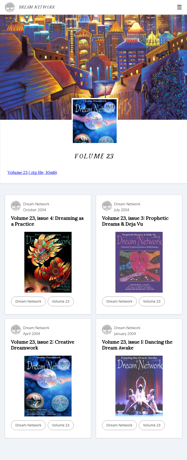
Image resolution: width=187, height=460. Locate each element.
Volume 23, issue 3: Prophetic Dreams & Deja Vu (135, 221)
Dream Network (28, 301)
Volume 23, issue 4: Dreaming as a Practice (47, 221)
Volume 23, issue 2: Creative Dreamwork (42, 345)
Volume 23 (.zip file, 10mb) (32, 172)
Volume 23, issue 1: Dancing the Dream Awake (137, 345)
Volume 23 (60, 301)
